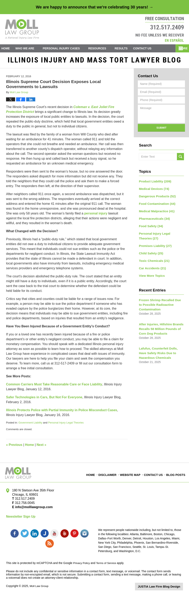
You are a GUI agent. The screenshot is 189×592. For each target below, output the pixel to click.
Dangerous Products (155, 196)
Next (41, 446)
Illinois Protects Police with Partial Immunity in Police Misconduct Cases (61, 411)
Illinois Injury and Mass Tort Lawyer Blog (22, 29)
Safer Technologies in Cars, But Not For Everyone (44, 399)
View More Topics (150, 271)
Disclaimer (109, 474)
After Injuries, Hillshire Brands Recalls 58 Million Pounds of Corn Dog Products (159, 323)
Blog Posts (176, 474)
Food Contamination (155, 203)
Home (8, 48)
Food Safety (150, 225)
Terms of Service (107, 560)
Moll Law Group (39, 583)
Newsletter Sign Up (20, 518)
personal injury (95, 215)
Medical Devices (152, 189)
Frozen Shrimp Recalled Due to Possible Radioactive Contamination (160, 300)
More (180, 48)
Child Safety (150, 250)
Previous (14, 446)
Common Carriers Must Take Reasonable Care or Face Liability (54, 386)
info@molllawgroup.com (32, 508)
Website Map (131, 474)
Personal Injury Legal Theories (66, 424)
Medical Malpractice (155, 210)
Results (126, 48)
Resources (103, 48)
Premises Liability (154, 243)
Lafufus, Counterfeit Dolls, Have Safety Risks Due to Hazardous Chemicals (160, 346)
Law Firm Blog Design (163, 583)
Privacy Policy (82, 560)
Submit (161, 129)
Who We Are (30, 48)
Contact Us (151, 48)
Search (180, 158)
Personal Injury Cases (67, 48)
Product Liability (153, 182)
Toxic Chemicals (153, 257)
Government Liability (30, 424)
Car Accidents (151, 264)
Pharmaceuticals (153, 218)
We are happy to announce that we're (94, 7)
